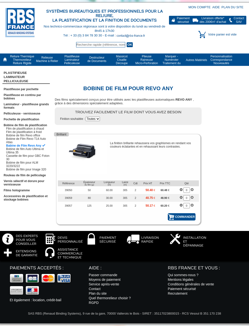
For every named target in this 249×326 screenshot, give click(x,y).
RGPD (94, 303)
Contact (95, 289)
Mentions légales (181, 280)
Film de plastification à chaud (25, 128)
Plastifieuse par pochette (21, 89)
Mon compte (199, 7)
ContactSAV (239, 20)
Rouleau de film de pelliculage (25, 175)
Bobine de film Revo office (23, 135)
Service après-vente (104, 284)
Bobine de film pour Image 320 (26, 169)
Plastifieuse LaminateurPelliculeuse (16, 77)
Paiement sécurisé (182, 289)
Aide (216, 7)
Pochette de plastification (21, 119)
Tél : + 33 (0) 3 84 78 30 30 (83, 35)
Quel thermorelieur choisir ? (110, 298)
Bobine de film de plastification (25, 125)
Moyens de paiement (105, 280)
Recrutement (177, 293)
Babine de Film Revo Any (23, 145)
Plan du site (232, 7)
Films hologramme (17, 190)
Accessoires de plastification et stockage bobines (26, 197)
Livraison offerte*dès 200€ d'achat (213, 20)
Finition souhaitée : (73, 119)
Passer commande (103, 275)
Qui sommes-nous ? (183, 275)
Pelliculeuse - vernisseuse (22, 113)
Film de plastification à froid (24, 132)
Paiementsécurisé (183, 20)
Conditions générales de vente (191, 284)
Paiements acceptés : (36, 268)
